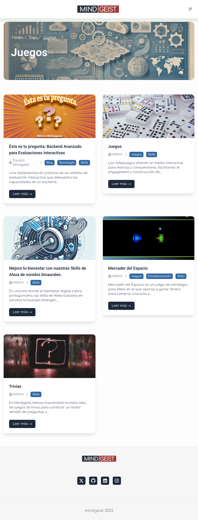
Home (17, 37)
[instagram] (117, 481)
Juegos (136, 154)
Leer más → (22, 194)
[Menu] (188, 9)
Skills (84, 162)
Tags (33, 37)
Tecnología (67, 162)
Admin (115, 154)
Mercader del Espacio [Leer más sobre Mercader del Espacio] (128, 268)
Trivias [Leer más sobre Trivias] (15, 386)
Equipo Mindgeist (19, 163)
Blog (49, 162)
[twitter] (81, 481)
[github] (93, 481)
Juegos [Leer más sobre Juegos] (115, 147)
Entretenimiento (159, 276)
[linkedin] (105, 481)
